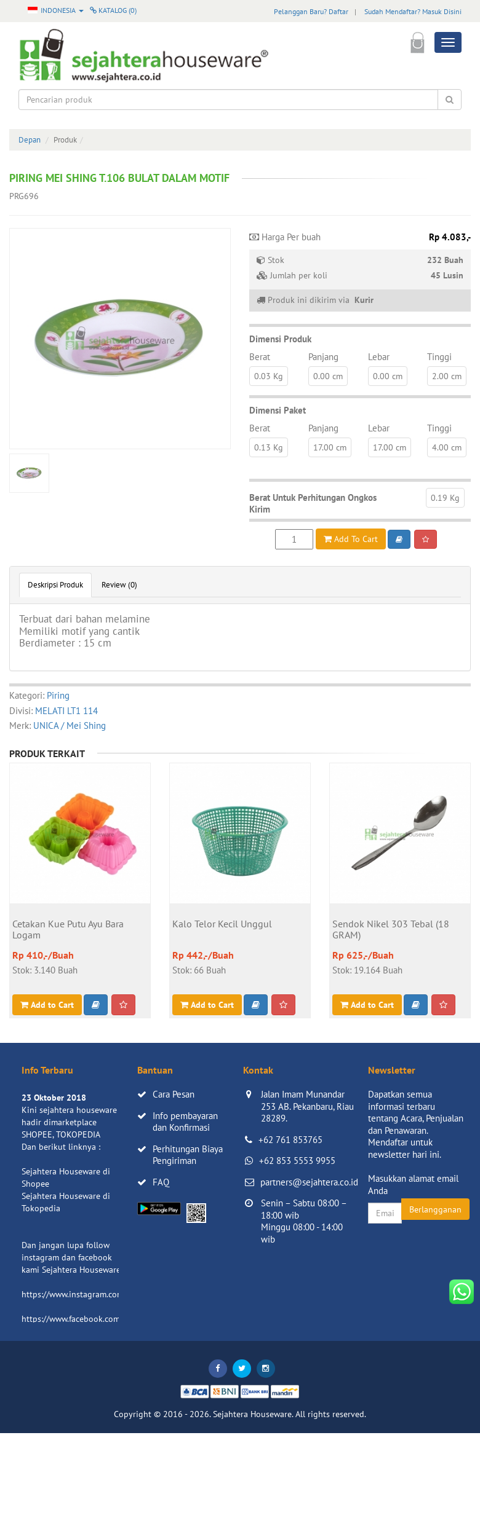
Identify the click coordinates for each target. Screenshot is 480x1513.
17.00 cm (329, 447)
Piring (58, 695)
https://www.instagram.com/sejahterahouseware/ (113, 1294)
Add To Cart (351, 538)
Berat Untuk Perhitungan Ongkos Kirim (313, 504)
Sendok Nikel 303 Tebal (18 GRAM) (390, 930)
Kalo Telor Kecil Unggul (222, 924)
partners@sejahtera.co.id (309, 1182)
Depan (29, 140)
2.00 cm (447, 376)
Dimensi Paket (277, 410)
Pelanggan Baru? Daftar (311, 11)
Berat (259, 357)
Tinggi (439, 357)
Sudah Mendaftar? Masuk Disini (413, 11)
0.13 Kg (268, 447)
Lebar (379, 357)
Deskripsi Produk (55, 585)
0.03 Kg (268, 376)
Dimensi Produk (280, 339)
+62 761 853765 (290, 1140)
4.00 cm (447, 447)
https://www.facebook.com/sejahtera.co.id (99, 1318)
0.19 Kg (445, 497)
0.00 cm (328, 376)
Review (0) (119, 585)
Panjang (323, 357)
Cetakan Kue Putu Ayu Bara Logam (68, 930)
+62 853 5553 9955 (297, 1160)
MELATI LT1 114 (66, 711)
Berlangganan (435, 1209)
